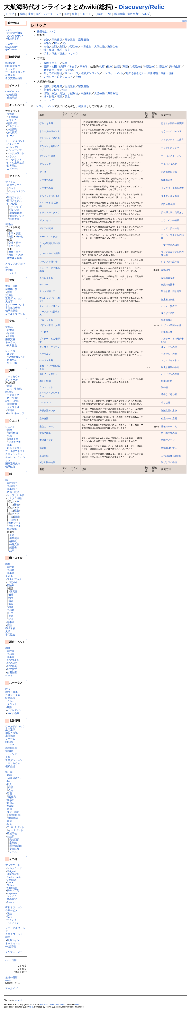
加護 (9, 707)
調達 (10, 606)
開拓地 (9, 741)
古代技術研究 (12, 307)
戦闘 (16, 516)
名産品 (10, 336)
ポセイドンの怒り (48, 374)
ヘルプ (145, 14)
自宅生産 (12, 672)
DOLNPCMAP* (15, 35)
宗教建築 (57, 39)
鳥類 (62, 46)
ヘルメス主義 (46, 360)
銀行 (9, 781)
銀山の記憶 (166, 381)
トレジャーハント (15, 304)
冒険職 (10, 651)
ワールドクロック (15, 72)
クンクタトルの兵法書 (172, 188)
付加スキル (14, 526)
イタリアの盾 (46, 188)
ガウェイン (45, 220)
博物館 (9, 269)
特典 (7, 937)
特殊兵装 (14, 544)
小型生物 (72, 46)
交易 (9, 435)
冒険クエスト (52, 63)
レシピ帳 (12, 203)
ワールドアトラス (15, 451)
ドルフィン (13, 922)
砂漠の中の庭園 (169, 418)
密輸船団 (12, 94)
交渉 (10, 242)
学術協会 (10, 634)
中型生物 (86, 46)
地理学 (62, 66)
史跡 (46, 39)
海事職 (10, 657)
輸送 (16, 510)
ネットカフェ (12, 943)
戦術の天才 (166, 332)
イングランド (14, 159)
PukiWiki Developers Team (52, 1004)
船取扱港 (12, 529)
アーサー (43, 172)
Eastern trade (14, 877)
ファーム (10, 738)
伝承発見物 (11, 310)
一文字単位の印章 (170, 245)
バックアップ (52, 14)
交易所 (10, 799)
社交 (10, 613)
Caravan (11, 879)
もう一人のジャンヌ (49, 131)
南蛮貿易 (10, 339)
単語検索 (119, 14)
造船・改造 (13, 492)
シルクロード (14, 868)
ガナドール (11, 379)
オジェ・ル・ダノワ (49, 212)
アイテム (10, 182)
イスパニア (13, 144)
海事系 (10, 573)
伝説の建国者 (168, 284)
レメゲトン (45, 402)
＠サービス (11, 910)
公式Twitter (11, 49)
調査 (18, 233)
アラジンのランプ (170, 148)
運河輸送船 (15, 845)
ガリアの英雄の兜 (170, 228)
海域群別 (12, 404)
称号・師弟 (11, 691)
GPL (77, 1004)
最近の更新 (11, 977)
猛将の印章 (166, 180)
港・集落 (49, 49)
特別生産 (14, 219)
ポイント (12, 919)
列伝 (78, 76)
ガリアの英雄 (46, 228)
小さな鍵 (165, 402)
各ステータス (12, 695)
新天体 (13, 591)
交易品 (9, 327)
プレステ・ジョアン (49, 347)
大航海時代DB (14, 32)
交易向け (12, 486)
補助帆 (13, 541)
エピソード (13, 168)
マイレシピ (15, 206)
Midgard (11, 871)
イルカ (10, 701)
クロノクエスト (13, 454)
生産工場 (12, 363)
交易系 (10, 570)
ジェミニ (12, 896)
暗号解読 (13, 432)
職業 (7, 563)
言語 (9, 625)
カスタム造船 (14, 498)
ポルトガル (13, 147)
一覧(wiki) (12, 582)
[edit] (184, 21)
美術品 (48, 43)
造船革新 (12, 97)
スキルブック (14, 579)
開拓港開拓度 (12, 66)
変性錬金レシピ (17, 357)
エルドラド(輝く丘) (49, 196)
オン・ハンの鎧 (169, 347)
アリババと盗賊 (47, 156)
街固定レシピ (16, 215)
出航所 (10, 836)
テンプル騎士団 (47, 291)
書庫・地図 (11, 286)
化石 (64, 43)
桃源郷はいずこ (169, 448)
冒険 (9, 429)
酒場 (9, 793)
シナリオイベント (15, 141)
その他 (19, 236)
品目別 (10, 333)
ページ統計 (11, 960)
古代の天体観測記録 (171, 456)
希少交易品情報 (13, 78)
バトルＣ (12, 120)
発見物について (46, 31)
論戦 (9, 292)
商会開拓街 (11, 748)
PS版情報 (10, 946)
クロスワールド (13, 934)
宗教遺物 (83, 39)
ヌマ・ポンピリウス (49, 306)
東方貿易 (12, 345)
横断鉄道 (10, 766)
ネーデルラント (15, 153)
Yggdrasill (12, 887)
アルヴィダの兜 (169, 164)
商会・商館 (13, 811)
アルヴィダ (45, 164)
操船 (10, 236)
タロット (12, 704)
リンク (9, 29)
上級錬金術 (15, 212)
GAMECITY (11, 46)
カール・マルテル (48, 236)
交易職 (10, 654)
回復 (10, 255)
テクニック (13, 394)
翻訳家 (10, 805)
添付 (67, 14)
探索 (10, 600)
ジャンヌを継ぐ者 (48, 261)
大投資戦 (12, 129)
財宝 (57, 43)
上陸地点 (10, 735)
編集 (23, 14)
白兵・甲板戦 (14, 388)
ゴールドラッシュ (15, 313)
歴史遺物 (70, 39)
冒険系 (10, 567)
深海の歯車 (45, 433)
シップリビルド (15, 495)
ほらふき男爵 (46, 123)
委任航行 (14, 848)
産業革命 (10, 75)
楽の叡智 (12, 899)
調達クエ (13, 439)
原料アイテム (14, 200)
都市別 (10, 330)
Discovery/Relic (141, 6)
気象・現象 (58, 53)
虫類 (54, 46)
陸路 (9, 916)
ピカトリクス (46, 320)
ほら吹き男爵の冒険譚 (172, 123)
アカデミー (13, 126)
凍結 (31, 14)
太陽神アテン (46, 440)
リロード (85, 14)
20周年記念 (13, 874)
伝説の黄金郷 (168, 204)
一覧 (108, 14)
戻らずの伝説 (168, 313)
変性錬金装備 (14, 258)
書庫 (9, 821)
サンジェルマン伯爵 (49, 253)
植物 (46, 46)
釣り (10, 597)
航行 (18, 242)
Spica (10, 882)
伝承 (46, 53)
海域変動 (10, 62)
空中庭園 (43, 418)
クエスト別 (13, 407)
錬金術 (10, 354)
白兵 (18, 252)
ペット (9, 675)
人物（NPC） (14, 778)
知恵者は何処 (168, 299)
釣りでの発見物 (53, 73)
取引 (18, 245)
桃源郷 (42, 448)
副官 (7, 647)
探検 (16, 504)
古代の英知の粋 (169, 433)
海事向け (12, 489)
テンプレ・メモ (13, 952)
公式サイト (11, 43)
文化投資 (12, 132)
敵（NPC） (13, 398)
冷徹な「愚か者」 (170, 394)
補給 (10, 594)
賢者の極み (166, 320)
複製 (75, 14)
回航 (9, 913)
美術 (59, 69)
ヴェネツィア (14, 150)
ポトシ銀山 (45, 381)
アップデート (12, 865)
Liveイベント (12, 91)
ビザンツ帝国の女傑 (49, 325)
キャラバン (11, 342)
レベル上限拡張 (15, 162)
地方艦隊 (13, 818)
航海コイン (13, 940)
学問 (10, 233)
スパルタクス (46, 278)
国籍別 (10, 410)
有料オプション (13, 907)
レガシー (49, 76)
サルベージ (71, 73)
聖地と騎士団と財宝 (171, 291)
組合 (9, 824)
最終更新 (133, 14)
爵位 (7, 688)
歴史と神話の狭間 (170, 367)
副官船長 (12, 666)
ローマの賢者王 (169, 306)
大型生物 (99, 46)
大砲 (11, 535)
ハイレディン (14, 710)
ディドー (43, 284)
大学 (7, 631)
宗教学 (84, 66)
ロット (12, 188)
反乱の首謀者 (168, 278)
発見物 (82, 106)
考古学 (73, 66)
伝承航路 (10, 466)
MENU (8, 980)
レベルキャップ (15, 413)
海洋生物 (112, 46)
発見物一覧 (11, 289)
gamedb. (19, 1000)
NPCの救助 (13, 713)
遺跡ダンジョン (13, 298)
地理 (59, 49)
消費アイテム (14, 185)
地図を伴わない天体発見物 (142, 73)
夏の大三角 (13, 890)
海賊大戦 (12, 123)
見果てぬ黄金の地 (170, 196)
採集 (10, 603)
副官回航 (12, 663)
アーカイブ (11, 988)
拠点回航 (14, 839)
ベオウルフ (45, 354)
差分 (39, 14)
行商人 (10, 802)
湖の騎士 (165, 387)
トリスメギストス (170, 360)
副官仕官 (12, 669)
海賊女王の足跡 (169, 410)
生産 (10, 245)
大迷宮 (9, 301)
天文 (67, 49)
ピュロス (43, 332)
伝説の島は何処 (169, 172)
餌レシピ (14, 209)
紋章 (11, 550)
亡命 (10, 790)
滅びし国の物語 (47, 462)
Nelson (10, 885)
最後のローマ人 (47, 426)
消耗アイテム (14, 197)
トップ (10, 14)
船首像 (13, 547)
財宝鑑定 (49, 69)
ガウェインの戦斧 (170, 220)
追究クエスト (65, 76)
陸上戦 (9, 391)
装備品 (9, 224)
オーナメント (15, 830)
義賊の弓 (165, 270)
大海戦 (10, 114)
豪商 (9, 808)
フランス (12, 156)
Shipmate (12, 893)
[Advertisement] (78, 485)
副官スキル (13, 660)
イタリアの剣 (46, 180)
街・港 (9, 772)
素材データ (14, 522)
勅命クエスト (14, 448)
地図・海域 (11, 732)
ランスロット (46, 387)
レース (10, 135)
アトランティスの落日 (172, 139)
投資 (10, 787)
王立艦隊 (13, 117)
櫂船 (13, 519)
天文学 (69, 69)
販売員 (12, 796)
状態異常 (10, 698)
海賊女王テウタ (47, 410)
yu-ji (31, 1007)
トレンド (10, 69)
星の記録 (43, 456)
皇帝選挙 (10, 729)
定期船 (13, 842)
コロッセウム (12, 376)
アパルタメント (15, 827)
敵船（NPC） (12, 401)
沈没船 (9, 295)
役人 (9, 784)
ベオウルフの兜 (169, 354)
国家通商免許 (12, 463)
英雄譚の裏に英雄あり (172, 212)
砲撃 (10, 252)
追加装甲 (14, 538)
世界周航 (12, 165)
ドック (10, 745)
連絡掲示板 (13, 38)
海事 (9, 445)
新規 (100, 14)
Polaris (10, 902)
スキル (9, 576)
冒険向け (12, 483)
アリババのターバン (171, 156)
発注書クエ (14, 442)
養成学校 (10, 628)
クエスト (10, 426)
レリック (72, 53)
